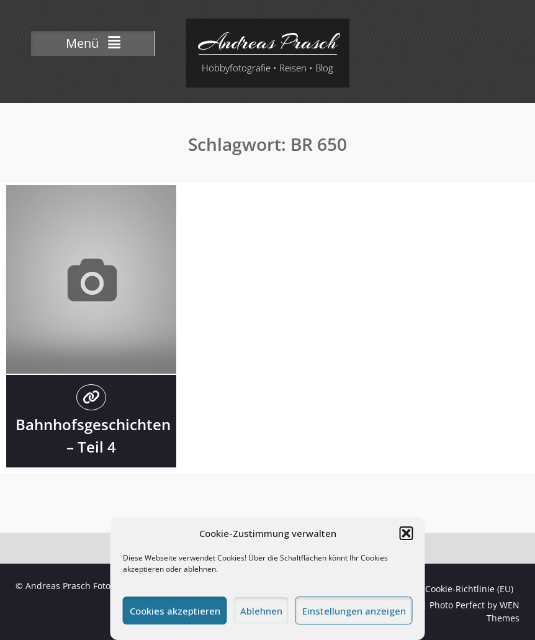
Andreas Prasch (268, 42)
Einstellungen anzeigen (354, 611)
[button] (406, 533)
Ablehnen (261, 611)
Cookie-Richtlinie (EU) (469, 589)
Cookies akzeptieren (175, 611)
